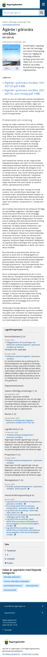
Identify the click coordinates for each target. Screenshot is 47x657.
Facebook (11, 550)
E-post (10, 563)
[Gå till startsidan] (12, 4)
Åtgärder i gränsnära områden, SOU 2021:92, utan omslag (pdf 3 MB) (24, 92)
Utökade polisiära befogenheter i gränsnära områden (20, 436)
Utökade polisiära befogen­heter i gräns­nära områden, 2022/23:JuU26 (24, 487)
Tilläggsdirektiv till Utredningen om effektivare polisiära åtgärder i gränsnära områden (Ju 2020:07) (23, 344)
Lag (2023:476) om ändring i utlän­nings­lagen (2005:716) (22, 511)
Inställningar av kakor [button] (30, 654)
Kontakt (8, 630)
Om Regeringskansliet (11, 654)
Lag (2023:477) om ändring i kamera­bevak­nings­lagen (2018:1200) (23, 516)
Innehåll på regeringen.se (23, 606)
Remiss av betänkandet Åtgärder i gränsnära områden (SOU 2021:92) (20, 421)
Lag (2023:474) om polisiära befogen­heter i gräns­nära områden (23, 503)
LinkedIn (11, 559)
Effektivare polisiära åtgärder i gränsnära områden (23, 357)
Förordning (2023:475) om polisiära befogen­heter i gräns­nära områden (20, 507)
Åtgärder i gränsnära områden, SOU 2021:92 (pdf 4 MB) (24, 84)
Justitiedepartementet (11, 24)
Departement (23, 613)
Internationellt (10, 590)
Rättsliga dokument (12, 577)
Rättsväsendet (32, 585)
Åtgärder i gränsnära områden (17, 397)
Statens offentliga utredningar (16, 581)
